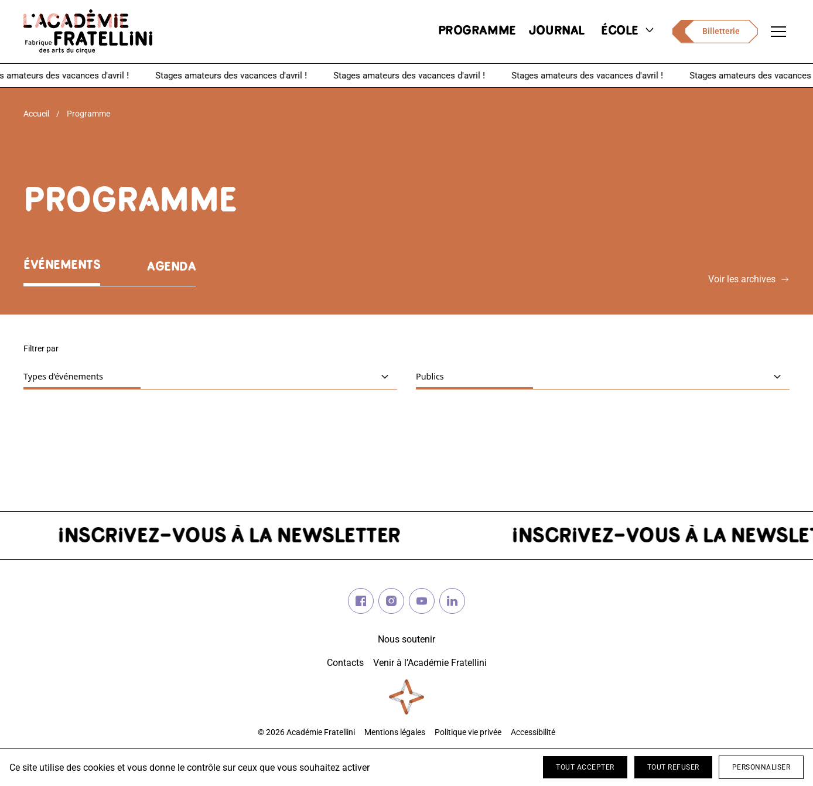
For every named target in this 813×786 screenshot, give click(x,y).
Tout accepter (585, 767)
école (628, 31)
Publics (465, 376)
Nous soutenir (406, 639)
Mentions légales (394, 732)
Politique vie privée (468, 732)
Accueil (36, 113)
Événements (61, 266)
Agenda (171, 267)
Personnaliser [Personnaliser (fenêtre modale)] (761, 767)
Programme (88, 113)
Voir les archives (749, 279)
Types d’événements (98, 376)
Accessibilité (533, 732)
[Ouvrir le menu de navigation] (778, 31)
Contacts (345, 662)
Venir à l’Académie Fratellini (430, 662)
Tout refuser (673, 767)
